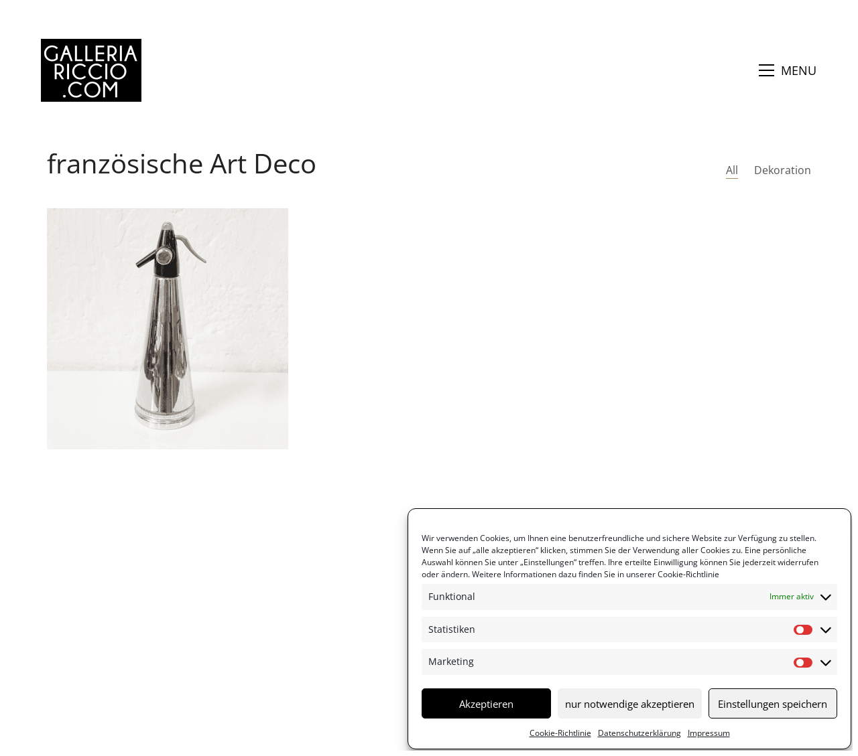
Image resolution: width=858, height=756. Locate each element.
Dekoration (782, 170)
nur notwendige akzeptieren (629, 703)
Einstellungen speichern (772, 703)
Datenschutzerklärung (639, 733)
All (732, 170)
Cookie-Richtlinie (687, 574)
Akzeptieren (486, 703)
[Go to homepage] (91, 70)
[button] (788, 70)
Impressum (709, 733)
